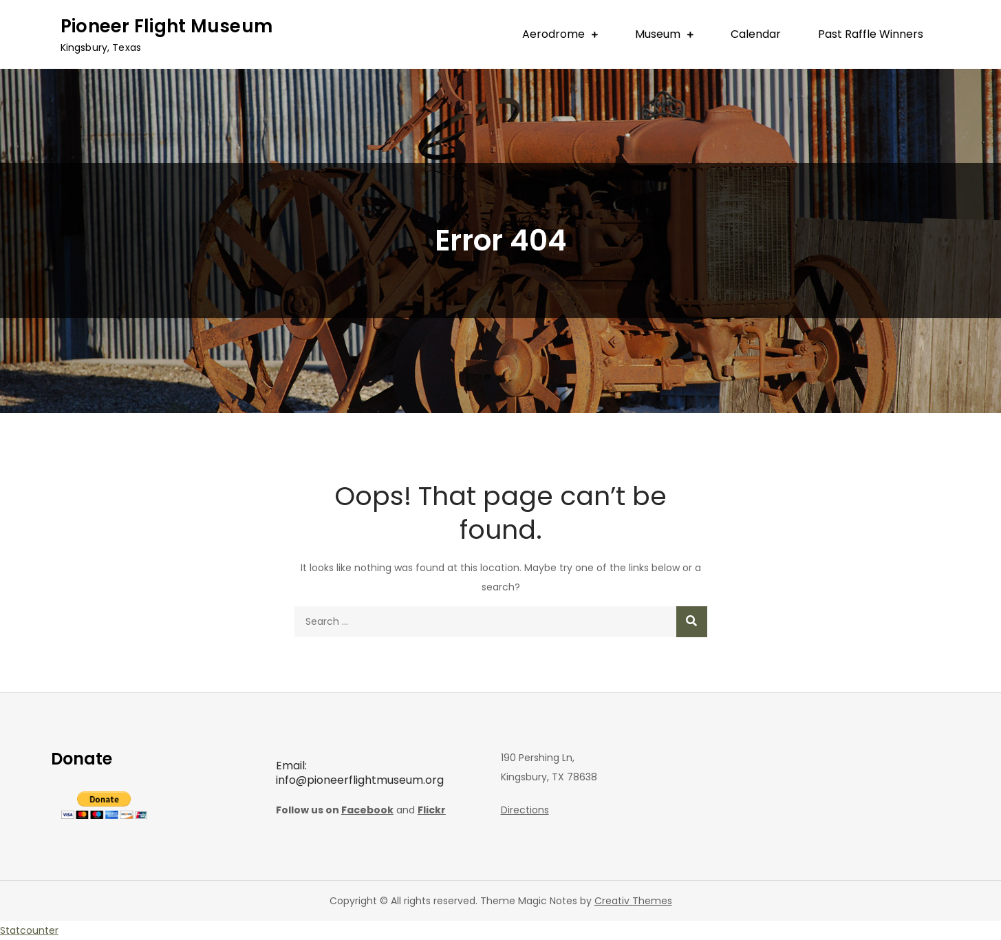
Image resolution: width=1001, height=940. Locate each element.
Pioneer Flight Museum (166, 26)
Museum (657, 34)
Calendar (756, 34)
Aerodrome (553, 34)
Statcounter (29, 930)
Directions (525, 810)
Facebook (367, 810)
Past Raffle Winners (870, 34)
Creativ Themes (633, 901)
